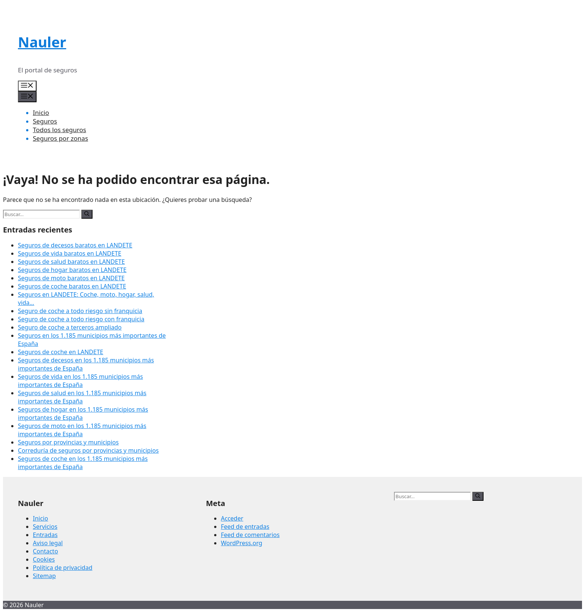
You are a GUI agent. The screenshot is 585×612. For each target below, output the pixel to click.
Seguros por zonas (60, 138)
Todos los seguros (59, 129)
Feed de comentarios (250, 535)
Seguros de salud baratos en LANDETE (71, 261)
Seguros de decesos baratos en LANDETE (75, 245)
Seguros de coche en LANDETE (60, 352)
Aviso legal (48, 543)
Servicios (45, 526)
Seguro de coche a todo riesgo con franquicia (81, 319)
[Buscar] (86, 214)
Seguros (45, 121)
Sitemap (44, 576)
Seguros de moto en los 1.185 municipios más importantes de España (82, 430)
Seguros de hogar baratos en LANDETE (72, 270)
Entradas (45, 535)
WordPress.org (241, 543)
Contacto (45, 551)
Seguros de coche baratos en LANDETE (72, 286)
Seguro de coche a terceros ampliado (70, 327)
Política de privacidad (63, 567)
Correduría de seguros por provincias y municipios (88, 450)
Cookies (44, 559)
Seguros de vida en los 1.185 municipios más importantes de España (80, 380)
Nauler (42, 41)
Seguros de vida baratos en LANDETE (69, 253)
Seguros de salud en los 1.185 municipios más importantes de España (82, 397)
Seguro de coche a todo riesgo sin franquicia (80, 311)
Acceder (232, 518)
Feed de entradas (245, 526)
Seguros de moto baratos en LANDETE (71, 278)
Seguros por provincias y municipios (68, 442)
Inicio (41, 112)
